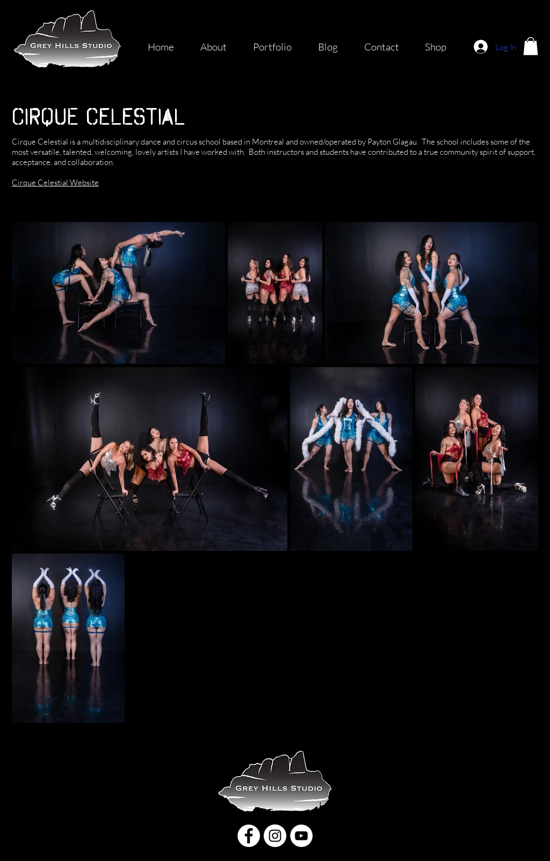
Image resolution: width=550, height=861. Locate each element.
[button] (530, 46)
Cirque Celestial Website (55, 182)
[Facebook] (248, 835)
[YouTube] (301, 835)
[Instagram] (275, 835)
